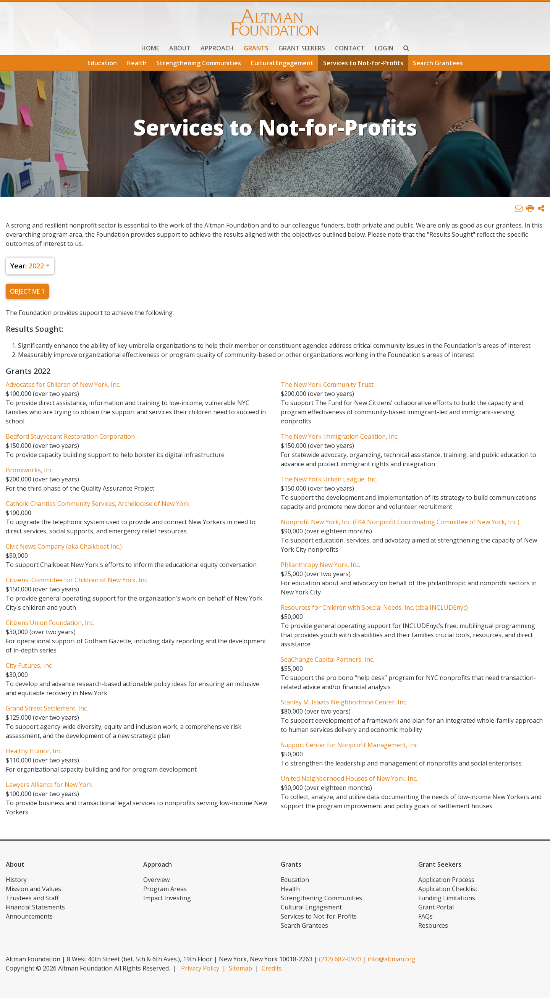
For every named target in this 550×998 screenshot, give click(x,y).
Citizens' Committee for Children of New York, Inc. (77, 580)
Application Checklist (447, 889)
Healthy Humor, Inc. (34, 751)
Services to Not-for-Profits (363, 63)
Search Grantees (438, 63)
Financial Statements (35, 907)
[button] (541, 208)
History (16, 879)
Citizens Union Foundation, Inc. (50, 623)
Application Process (446, 879)
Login (384, 48)
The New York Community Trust (327, 384)
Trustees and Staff (32, 898)
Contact (350, 48)
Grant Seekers (301, 48)
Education (102, 63)
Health (136, 63)
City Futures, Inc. (29, 665)
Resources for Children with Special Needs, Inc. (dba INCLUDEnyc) (374, 607)
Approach (217, 48)
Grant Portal (436, 907)
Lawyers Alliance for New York (49, 784)
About (180, 48)
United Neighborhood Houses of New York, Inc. (349, 778)
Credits (272, 968)
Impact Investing (167, 898)
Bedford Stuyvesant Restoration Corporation (70, 436)
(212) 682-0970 (340, 959)
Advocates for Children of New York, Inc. (63, 384)
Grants (256, 48)
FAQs (425, 916)
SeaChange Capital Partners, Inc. (327, 659)
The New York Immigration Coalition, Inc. (339, 436)
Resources (433, 925)
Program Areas (165, 889)
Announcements (29, 916)
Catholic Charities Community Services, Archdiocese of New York (97, 503)
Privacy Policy (200, 968)
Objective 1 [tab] (27, 291)
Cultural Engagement (282, 63)
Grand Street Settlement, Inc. (47, 708)
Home (150, 48)
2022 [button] (27, 265)
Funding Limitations (446, 898)
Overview (156, 879)
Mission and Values (33, 889)
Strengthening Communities (198, 63)
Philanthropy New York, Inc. (320, 564)
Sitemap (240, 968)
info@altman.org (391, 959)
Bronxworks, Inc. (29, 470)
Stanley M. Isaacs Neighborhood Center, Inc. (344, 702)
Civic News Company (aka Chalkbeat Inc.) (64, 546)
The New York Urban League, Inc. (329, 479)
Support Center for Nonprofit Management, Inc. (350, 745)
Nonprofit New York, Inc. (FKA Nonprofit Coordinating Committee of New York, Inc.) (400, 522)
